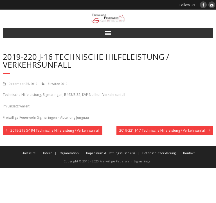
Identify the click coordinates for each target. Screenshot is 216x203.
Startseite (28, 153)
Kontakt (189, 153)
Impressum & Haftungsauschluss (110, 153)
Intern (47, 153)
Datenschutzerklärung (159, 153)
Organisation (69, 153)
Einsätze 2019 (58, 83)
